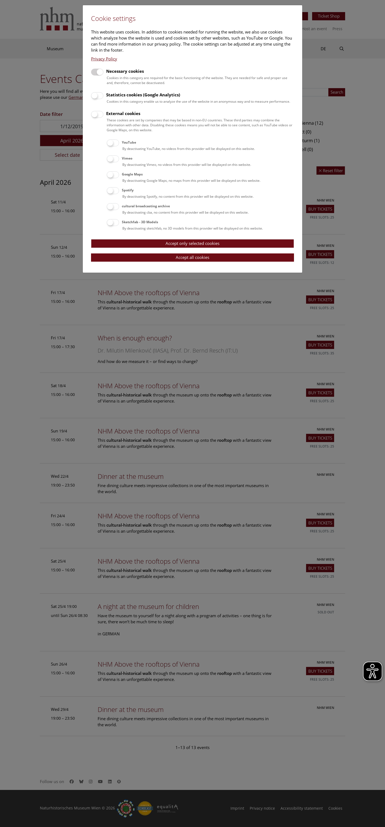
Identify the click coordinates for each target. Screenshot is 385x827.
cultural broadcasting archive (146, 206)
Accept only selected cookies (192, 243)
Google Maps (132, 174)
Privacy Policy (104, 59)
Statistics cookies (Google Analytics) (143, 94)
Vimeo (127, 158)
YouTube (129, 142)
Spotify (128, 190)
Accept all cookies (192, 257)
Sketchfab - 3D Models (140, 222)
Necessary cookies (125, 71)
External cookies (123, 113)
